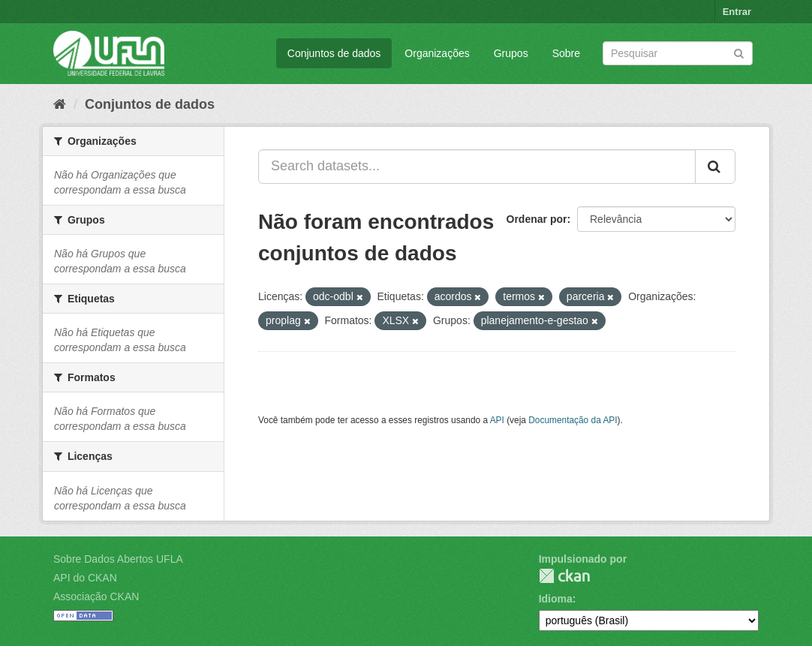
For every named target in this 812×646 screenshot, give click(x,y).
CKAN (564, 576)
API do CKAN (85, 578)
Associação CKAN (96, 596)
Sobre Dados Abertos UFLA (118, 559)
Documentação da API (572, 420)
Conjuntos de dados (334, 53)
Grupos (511, 53)
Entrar (737, 11)
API (497, 420)
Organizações (436, 53)
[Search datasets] (678, 53)
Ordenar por (537, 219)
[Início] (59, 104)
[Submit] (738, 52)
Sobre (566, 53)
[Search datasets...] (477, 166)
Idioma (556, 599)
